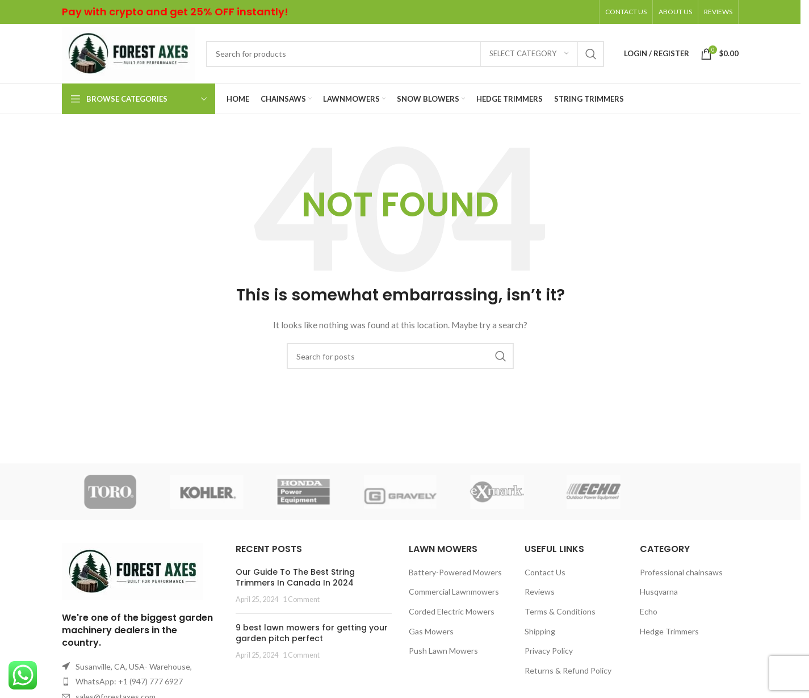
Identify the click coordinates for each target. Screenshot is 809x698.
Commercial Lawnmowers (454, 591)
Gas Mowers (431, 631)
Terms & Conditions (560, 611)
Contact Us (545, 572)
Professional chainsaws (681, 572)
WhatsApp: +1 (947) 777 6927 (129, 681)
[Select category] (529, 54)
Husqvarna (659, 591)
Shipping (540, 631)
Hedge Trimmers (669, 631)
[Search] (405, 54)
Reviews (540, 591)
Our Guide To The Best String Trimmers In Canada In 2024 (295, 577)
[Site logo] (128, 52)
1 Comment (301, 599)
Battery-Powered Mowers (455, 572)
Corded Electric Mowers (451, 611)
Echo (648, 611)
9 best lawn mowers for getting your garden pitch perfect (312, 633)
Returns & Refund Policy (568, 670)
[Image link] (132, 570)
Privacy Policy (549, 650)
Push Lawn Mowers (443, 650)
